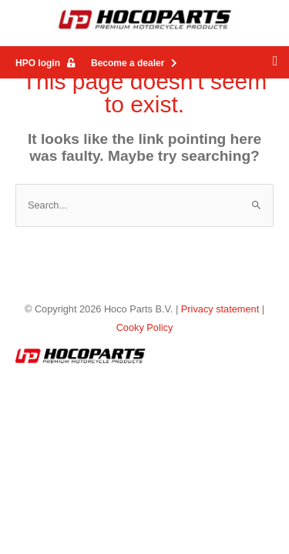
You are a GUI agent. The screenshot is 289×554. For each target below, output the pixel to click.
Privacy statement (220, 309)
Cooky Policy (144, 327)
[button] (275, 61)
